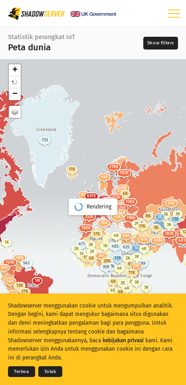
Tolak (50, 371)
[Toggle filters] (160, 43)
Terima (21, 371)
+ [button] (15, 70)
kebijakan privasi (123, 340)
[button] (15, 82)
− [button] (15, 94)
